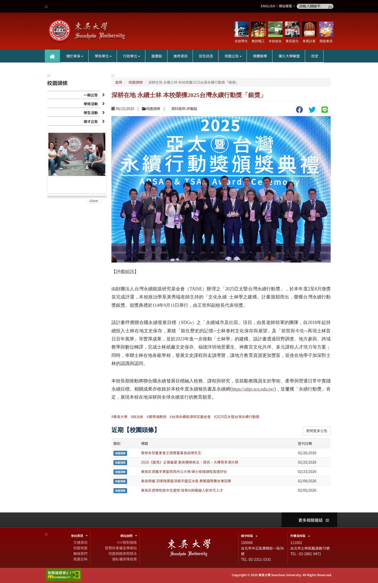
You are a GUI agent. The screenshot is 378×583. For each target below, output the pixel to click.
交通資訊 (80, 542)
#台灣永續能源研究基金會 (190, 416)
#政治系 (137, 416)
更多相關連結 (314, 520)
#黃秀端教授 (157, 416)
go (330, 6)
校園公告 (233, 55)
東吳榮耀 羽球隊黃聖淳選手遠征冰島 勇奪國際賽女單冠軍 (186, 480)
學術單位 (103, 55)
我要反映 (80, 559)
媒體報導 (260, 55)
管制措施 (127, 542)
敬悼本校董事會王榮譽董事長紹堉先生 (171, 452)
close (93, 200)
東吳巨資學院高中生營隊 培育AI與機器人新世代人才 (182, 490)
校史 (314, 55)
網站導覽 (285, 6)
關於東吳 (74, 55)
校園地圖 (80, 547)
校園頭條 (136, 82)
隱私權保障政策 (124, 559)
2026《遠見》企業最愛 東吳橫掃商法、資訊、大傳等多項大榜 (189, 462)
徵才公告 (91, 121)
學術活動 (91, 103)
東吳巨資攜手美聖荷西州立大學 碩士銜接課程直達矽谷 (184, 471)
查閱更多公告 (316, 431)
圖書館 (156, 55)
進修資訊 (180, 55)
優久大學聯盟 (289, 55)
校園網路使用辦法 (123, 553)
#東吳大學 (119, 416)
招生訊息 (206, 55)
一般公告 (91, 94)
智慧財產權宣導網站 (121, 547)
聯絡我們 (80, 553)
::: (46, 6)
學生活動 (91, 112)
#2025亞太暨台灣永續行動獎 (237, 416)
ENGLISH (268, 6)
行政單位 (131, 55)
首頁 (118, 82)
